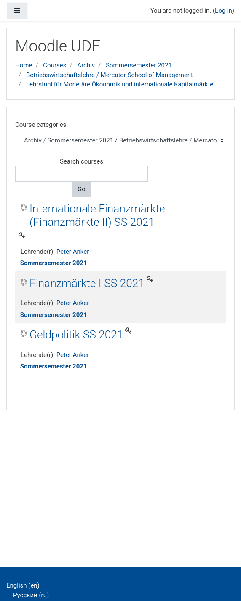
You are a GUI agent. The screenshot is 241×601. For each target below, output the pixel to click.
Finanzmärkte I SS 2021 (87, 283)
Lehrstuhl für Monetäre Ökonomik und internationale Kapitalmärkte (119, 84)
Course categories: (41, 125)
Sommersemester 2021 (139, 65)
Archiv (86, 65)
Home (23, 65)
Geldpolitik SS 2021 (76, 334)
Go (82, 189)
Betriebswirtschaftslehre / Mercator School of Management (109, 75)
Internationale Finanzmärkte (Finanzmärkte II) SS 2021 (97, 215)
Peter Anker (72, 251)
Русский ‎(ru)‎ (31, 595)
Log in (223, 10)
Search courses (81, 161)
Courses (54, 65)
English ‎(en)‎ (23, 585)
